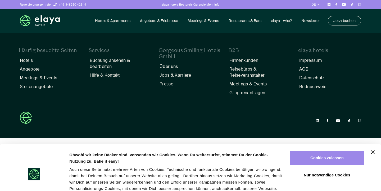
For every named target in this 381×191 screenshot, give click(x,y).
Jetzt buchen (344, 20)
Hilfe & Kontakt (105, 75)
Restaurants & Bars (245, 20)
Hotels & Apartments (112, 20)
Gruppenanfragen (247, 93)
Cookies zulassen (327, 129)
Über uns (169, 66)
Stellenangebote (36, 86)
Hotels (26, 60)
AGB (304, 69)
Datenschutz (312, 78)
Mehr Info (212, 4)
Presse (166, 84)
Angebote (30, 69)
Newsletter (310, 20)
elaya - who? (281, 20)
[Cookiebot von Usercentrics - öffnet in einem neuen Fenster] (34, 181)
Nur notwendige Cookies (327, 146)
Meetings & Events (203, 20)
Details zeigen (82, 180)
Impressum (310, 60)
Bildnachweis (312, 86)
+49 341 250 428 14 (73, 4)
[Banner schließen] (373, 123)
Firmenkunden (243, 60)
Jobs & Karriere (175, 75)
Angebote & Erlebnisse (159, 20)
